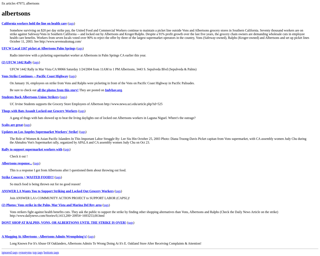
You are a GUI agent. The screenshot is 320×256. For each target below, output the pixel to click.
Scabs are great (12, 125)
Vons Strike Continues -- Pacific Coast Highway (35, 76)
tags (71, 23)
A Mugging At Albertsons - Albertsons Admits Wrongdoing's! (44, 236)
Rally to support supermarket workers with (32, 149)
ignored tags (10, 252)
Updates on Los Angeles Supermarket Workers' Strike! (40, 132)
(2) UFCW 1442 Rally (17, 62)
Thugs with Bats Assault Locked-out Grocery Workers (39, 111)
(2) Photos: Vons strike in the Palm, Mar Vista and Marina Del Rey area (52, 205)
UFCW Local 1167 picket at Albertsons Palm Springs (39, 48)
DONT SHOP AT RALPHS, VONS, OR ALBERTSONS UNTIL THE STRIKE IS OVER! (64, 222)
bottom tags (51, 252)
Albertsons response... (17, 163)
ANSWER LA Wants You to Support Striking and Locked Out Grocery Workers (58, 191)
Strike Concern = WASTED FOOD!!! (28, 177)
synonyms (25, 252)
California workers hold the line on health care (34, 23)
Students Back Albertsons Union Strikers (30, 97)
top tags (38, 252)
